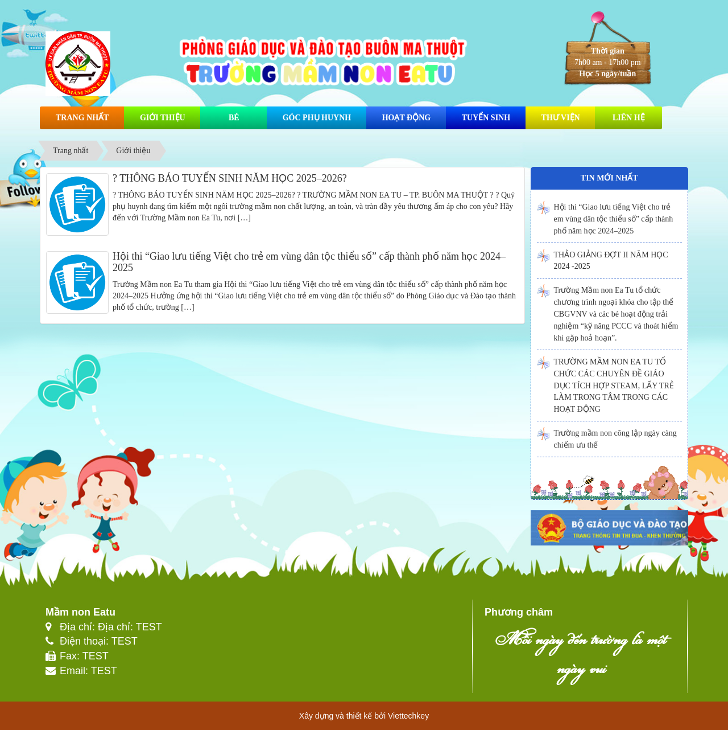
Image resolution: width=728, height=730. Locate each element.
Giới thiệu (162, 117)
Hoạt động (406, 117)
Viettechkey (408, 715)
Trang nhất (82, 117)
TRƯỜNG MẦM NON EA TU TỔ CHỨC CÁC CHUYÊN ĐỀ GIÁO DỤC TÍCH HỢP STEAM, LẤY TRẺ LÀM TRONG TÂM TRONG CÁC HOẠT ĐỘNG (614, 385)
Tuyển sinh (486, 117)
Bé (234, 117)
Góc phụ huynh (317, 117)
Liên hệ (629, 117)
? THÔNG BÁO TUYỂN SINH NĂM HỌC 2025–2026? (230, 178)
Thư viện (560, 117)
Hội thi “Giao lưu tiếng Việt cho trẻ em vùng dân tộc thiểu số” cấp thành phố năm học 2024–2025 (309, 262)
